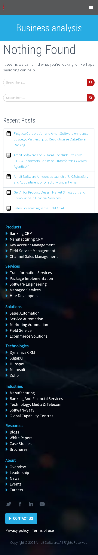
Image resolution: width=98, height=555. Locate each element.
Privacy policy (17, 530)
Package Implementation (31, 278)
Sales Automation (25, 313)
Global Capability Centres (31, 415)
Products (13, 227)
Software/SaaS (22, 410)
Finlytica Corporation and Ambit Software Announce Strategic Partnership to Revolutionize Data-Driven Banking (51, 139)
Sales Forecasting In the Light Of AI (39, 208)
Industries (14, 386)
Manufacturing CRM (26, 239)
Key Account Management (32, 244)
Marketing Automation (29, 324)
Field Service (21, 330)
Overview (18, 466)
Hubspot (17, 363)
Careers (16, 489)
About (10, 460)
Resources (14, 425)
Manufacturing (22, 392)
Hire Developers (23, 295)
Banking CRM (21, 233)
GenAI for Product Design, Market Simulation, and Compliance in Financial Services (49, 195)
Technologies (16, 345)
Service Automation (26, 318)
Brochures (18, 449)
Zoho (14, 375)
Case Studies (20, 443)
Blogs (14, 432)
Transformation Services (31, 272)
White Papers (21, 437)
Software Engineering (28, 284)
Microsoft (17, 369)
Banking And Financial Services (36, 398)
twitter (8, 504)
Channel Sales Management (34, 256)
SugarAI (16, 358)
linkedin (31, 504)
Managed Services (25, 289)
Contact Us (23, 518)
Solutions (13, 306)
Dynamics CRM (22, 352)
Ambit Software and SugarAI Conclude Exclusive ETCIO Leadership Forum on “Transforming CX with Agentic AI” (50, 161)
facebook (19, 504)
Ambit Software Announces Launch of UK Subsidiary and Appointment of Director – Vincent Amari (51, 179)
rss (42, 504)
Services (12, 266)
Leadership (19, 472)
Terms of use (43, 530)
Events (15, 484)
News (14, 478)
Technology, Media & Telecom (35, 404)
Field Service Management (32, 250)
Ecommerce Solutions (28, 336)
